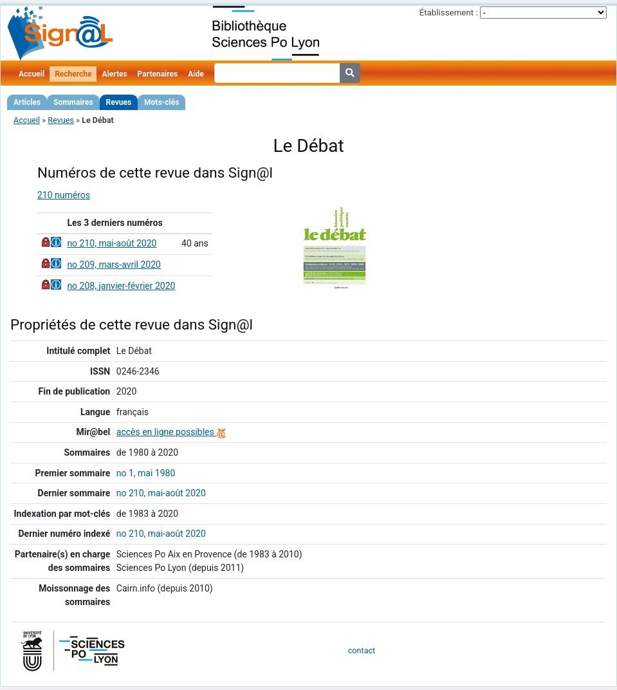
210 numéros (63, 195)
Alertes (114, 74)
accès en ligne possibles (171, 432)
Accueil (31, 74)
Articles (27, 102)
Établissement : (448, 12)
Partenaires (158, 74)
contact (361, 650)
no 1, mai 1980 (146, 473)
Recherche (73, 74)
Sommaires (73, 102)
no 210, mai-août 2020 (111, 243)
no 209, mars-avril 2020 (114, 264)
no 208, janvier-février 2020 (121, 286)
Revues (119, 102)
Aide (195, 74)
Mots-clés (161, 102)
